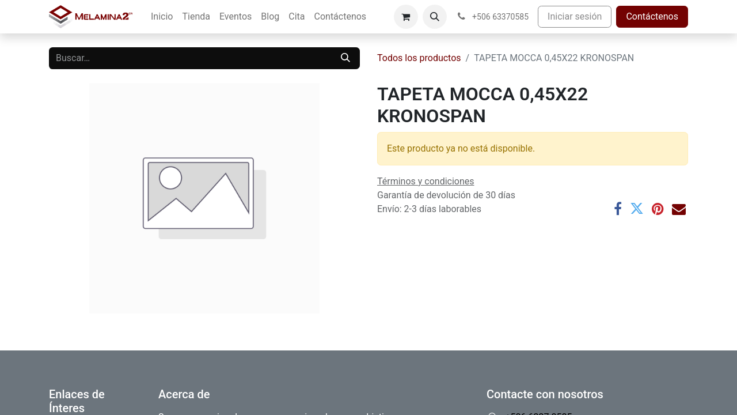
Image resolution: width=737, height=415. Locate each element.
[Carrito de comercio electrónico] (406, 17)
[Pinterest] (658, 209)
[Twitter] (637, 209)
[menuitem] (161, 16)
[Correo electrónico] (679, 209)
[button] (435, 17)
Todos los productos (419, 57)
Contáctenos (652, 16)
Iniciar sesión (575, 16)
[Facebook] (618, 209)
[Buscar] (345, 58)
